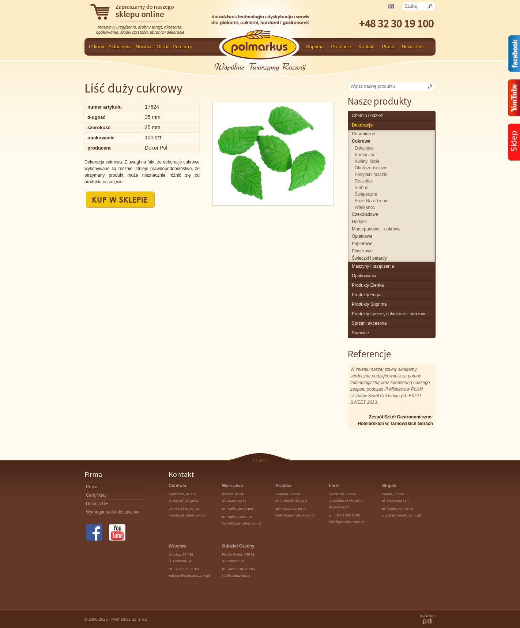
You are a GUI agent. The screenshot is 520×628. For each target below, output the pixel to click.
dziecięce (364, 148)
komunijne (365, 154)
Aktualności (121, 46)
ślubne (361, 187)
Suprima (315, 46)
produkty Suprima (369, 304)
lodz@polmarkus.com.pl (346, 522)
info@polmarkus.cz (236, 576)
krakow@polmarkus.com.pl (295, 515)
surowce (360, 332)
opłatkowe (362, 236)
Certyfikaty (96, 495)
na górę (260, 460)
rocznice (364, 181)
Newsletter (413, 46)
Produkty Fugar (367, 294)
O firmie (97, 46)
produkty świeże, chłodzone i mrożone (389, 313)
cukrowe (361, 141)
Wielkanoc (365, 207)
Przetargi (182, 46)
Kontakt (366, 46)
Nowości (145, 46)
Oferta (163, 46)
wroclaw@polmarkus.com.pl (189, 576)
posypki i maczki (371, 174)
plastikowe (362, 250)
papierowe (362, 243)
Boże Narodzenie (371, 200)
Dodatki (359, 221)
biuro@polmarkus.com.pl (187, 515)
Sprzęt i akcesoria (369, 323)
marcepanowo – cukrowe (376, 229)
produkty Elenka (368, 285)
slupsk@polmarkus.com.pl (401, 515)
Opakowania (364, 275)
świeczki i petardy (369, 258)
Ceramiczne (363, 133)
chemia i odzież (367, 115)
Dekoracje (362, 125)
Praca (388, 46)
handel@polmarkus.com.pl (241, 523)
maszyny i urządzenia (373, 266)
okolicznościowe (371, 167)
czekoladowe (365, 214)
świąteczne (366, 194)
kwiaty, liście (367, 161)
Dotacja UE (97, 503)
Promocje (341, 46)
